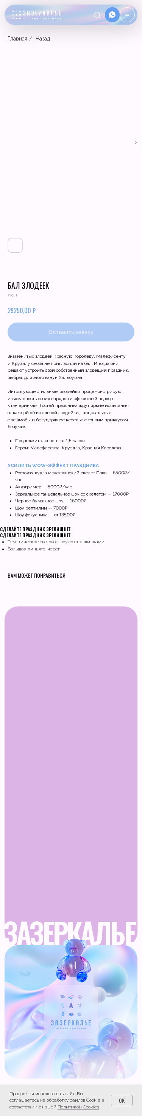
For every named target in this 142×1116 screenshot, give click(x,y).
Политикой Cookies (78, 1107)
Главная (17, 39)
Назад (43, 39)
